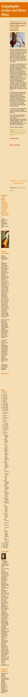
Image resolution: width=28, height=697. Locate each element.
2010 (4, 546)
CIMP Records (4, 673)
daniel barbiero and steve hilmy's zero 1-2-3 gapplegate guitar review (17, 133)
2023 (4, 394)
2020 (4, 398)
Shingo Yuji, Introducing (6, 503)
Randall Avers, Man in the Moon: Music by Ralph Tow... (6, 465)
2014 (4, 407)
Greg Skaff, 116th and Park (6, 459)
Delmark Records (3, 675)
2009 (4, 547)
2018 (4, 401)
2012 (4, 543)
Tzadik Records (5, 690)
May (5, 425)
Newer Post (13, 180)
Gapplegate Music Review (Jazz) (4, 224)
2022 (4, 395)
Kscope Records (5, 679)
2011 (4, 544)
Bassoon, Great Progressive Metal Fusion (6, 487)
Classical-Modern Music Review (4, 220)
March (5, 428)
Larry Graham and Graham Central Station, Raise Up (6, 533)
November (6, 412)
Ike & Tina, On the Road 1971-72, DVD (6, 516)
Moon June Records (3, 683)
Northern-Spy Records (4, 688)
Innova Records (5, 678)
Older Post (24, 180)
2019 (4, 400)
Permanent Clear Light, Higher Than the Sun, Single (6, 454)
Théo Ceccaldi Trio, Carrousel (6, 540)
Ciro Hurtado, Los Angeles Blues (6, 446)
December (6, 410)
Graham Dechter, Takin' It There (6, 441)
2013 (4, 409)
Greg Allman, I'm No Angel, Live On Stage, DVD (6, 509)
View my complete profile (5, 664)
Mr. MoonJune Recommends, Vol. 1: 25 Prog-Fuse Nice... (6, 475)
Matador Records (3, 681)
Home (18, 180)
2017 (4, 403)
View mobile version (18, 183)
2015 (4, 406)
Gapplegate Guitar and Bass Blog (13, 10)
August (5, 420)
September (6, 417)
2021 (4, 397)
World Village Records (4, 692)
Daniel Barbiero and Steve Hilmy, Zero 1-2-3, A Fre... (6, 494)
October (6, 415)
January (6, 432)
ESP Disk (3, 677)
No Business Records (4, 686)
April (5, 427)
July (5, 422)
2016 (4, 404)
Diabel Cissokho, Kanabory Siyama (6, 482)
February (6, 429)
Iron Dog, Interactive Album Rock (6, 436)
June (5, 424)
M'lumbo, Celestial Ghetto (6, 499)
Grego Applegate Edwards (5, 562)
